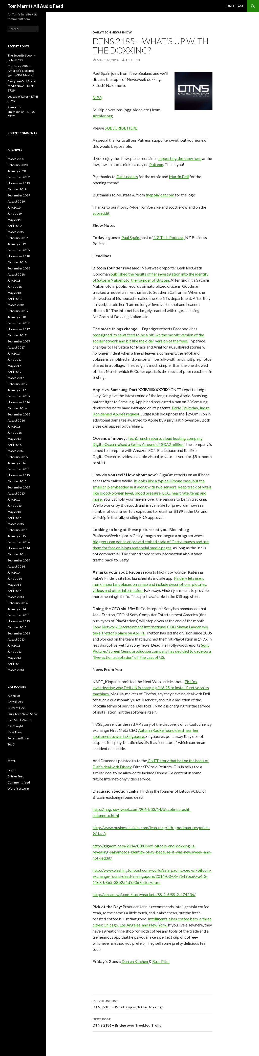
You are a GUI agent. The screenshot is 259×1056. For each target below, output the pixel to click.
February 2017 (18, 384)
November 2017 (19, 329)
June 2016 (15, 432)
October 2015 (17, 481)
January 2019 (17, 244)
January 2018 (17, 317)
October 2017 (17, 335)
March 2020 (16, 159)
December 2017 (19, 323)
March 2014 (16, 597)
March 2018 (16, 305)
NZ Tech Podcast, (169, 237)
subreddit (101, 213)
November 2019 (19, 183)
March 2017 (16, 378)
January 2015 (17, 536)
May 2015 (14, 512)
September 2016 (19, 414)
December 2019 (19, 177)
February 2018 (18, 311)
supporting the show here (179, 158)
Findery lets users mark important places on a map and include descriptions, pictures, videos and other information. (150, 584)
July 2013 (14, 645)
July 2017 (14, 353)
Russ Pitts (160, 961)
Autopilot (14, 696)
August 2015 (16, 493)
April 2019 (14, 226)
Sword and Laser (19, 738)
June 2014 (15, 578)
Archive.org (103, 115)
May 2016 (14, 439)
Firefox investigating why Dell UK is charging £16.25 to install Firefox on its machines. (151, 687)
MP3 (97, 97)
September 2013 (19, 633)
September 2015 (19, 487)
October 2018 (17, 262)
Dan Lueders (127, 176)
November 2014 (19, 548)
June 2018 (15, 286)
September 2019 (19, 195)
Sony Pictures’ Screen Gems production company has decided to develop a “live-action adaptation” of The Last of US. (152, 651)
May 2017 (14, 366)
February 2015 (18, 530)
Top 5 (11, 744)
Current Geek (17, 708)
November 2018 (19, 256)
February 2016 (18, 457)
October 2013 (17, 627)
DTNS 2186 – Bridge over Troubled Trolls (152, 1021)
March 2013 (16, 670)
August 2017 (16, 347)
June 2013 (15, 651)
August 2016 (16, 420)
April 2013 (14, 664)
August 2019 (16, 201)
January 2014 (17, 609)
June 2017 (15, 359)
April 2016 (14, 445)
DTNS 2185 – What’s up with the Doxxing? (152, 1003)
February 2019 (18, 238)
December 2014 (19, 542)
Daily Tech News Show (112, 32)
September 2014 (19, 560)
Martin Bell (179, 176)
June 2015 (15, 505)
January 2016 (17, 463)
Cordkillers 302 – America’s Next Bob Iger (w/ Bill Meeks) (21, 70)
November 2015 (19, 475)
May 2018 (14, 293)
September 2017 (19, 341)
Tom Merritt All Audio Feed (35, 6)
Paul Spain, (131, 237)
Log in (11, 770)
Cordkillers (15, 702)
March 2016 (16, 451)
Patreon (156, 164)
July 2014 (14, 572)
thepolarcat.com (160, 194)
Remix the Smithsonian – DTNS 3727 (21, 111)
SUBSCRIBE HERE (121, 127)
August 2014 (16, 566)
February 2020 (18, 165)
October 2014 (17, 554)
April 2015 (14, 518)
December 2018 (19, 250)
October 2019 (17, 189)
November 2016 (19, 402)
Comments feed (19, 782)
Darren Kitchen (135, 961)
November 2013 (19, 621)
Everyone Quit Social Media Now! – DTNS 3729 (22, 85)
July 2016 (14, 426)
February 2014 (18, 603)
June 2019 (15, 213)
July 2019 (14, 207)
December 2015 (19, 469)
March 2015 (16, 524)
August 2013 (16, 639)
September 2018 (19, 268)
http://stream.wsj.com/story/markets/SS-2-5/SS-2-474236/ (144, 894)
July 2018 (14, 280)
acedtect (132, 60)
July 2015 (14, 499)
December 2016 (19, 396)
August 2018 (16, 274)
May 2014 (14, 585)
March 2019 (16, 232)
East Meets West (19, 720)
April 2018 (14, 299)
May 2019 (14, 220)
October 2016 (17, 408)
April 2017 (14, 372)
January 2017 (17, 390)
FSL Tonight (15, 726)
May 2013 (14, 658)
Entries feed (16, 776)
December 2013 (19, 615)
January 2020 (17, 171)
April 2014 (14, 591)
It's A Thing (15, 732)
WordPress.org (18, 788)
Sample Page (235, 6)
